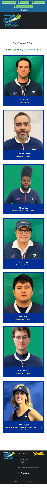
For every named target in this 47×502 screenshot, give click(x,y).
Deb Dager (23, 424)
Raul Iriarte (23, 262)
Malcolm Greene (23, 153)
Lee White (23, 99)
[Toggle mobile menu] (43, 20)
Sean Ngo (23, 316)
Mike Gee (23, 208)
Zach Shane (23, 370)
